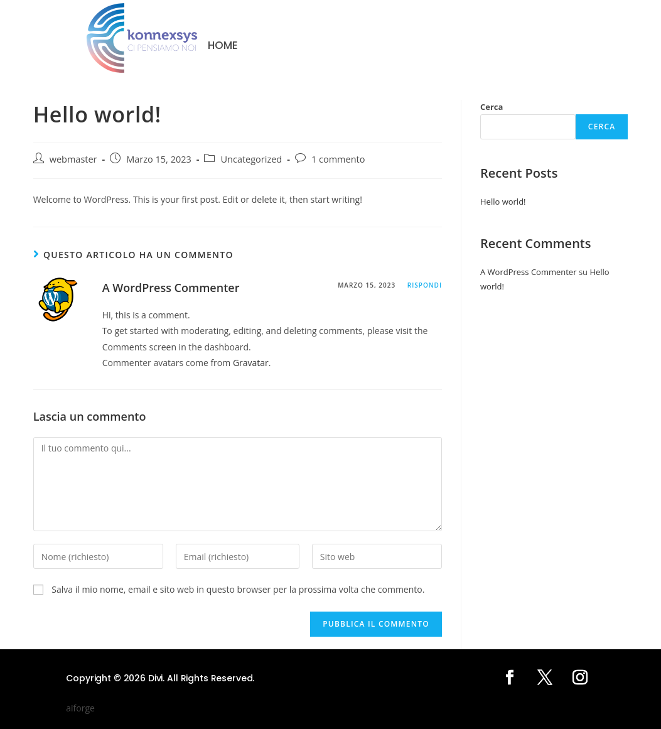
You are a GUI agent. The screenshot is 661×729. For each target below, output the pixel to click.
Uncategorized (251, 159)
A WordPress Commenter (171, 287)
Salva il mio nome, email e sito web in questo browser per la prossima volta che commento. (237, 589)
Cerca (491, 106)
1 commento (338, 159)
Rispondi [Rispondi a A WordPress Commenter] (424, 285)
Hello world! (503, 201)
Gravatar (251, 363)
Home (223, 46)
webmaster (73, 159)
